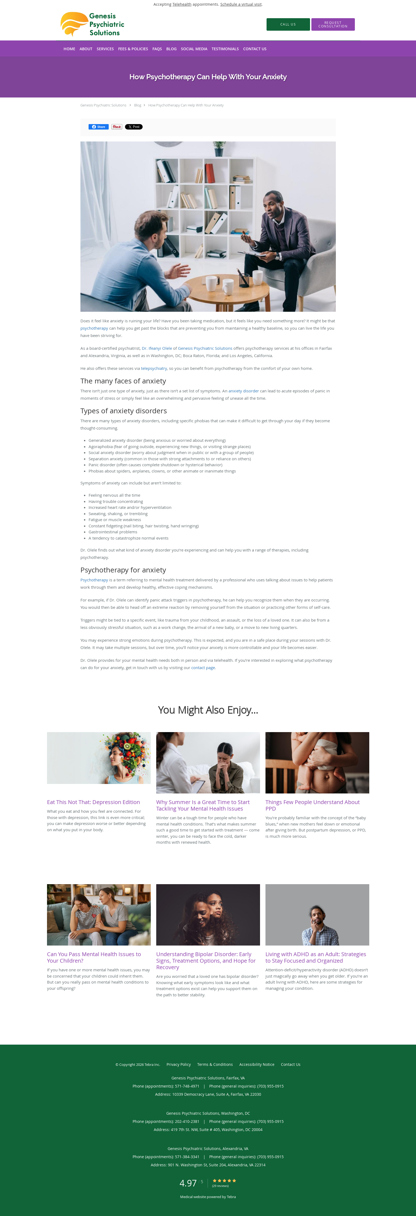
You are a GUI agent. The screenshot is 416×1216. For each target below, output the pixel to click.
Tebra (231, 1196)
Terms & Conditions (215, 1064)
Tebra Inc (152, 1064)
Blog (137, 105)
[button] (333, 24)
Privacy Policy (179, 1064)
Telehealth (182, 4)
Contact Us (291, 1064)
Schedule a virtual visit (241, 4)
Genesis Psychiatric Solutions (103, 105)
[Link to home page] (84, 24)
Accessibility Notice (256, 1064)
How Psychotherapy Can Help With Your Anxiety (186, 105)
